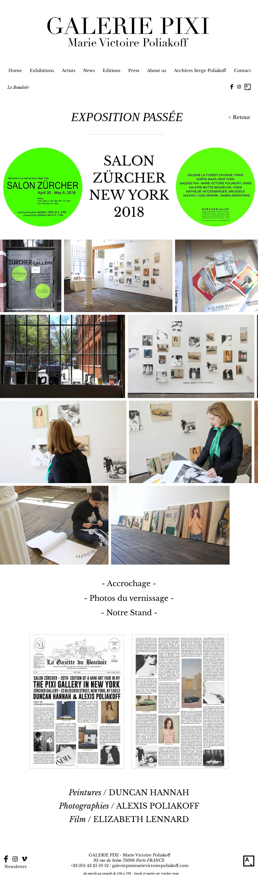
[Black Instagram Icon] (239, 86)
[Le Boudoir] (18, 87)
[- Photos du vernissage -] (129, 598)
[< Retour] (238, 117)
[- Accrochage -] (129, 583)
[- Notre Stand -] (129, 613)
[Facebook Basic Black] (231, 86)
